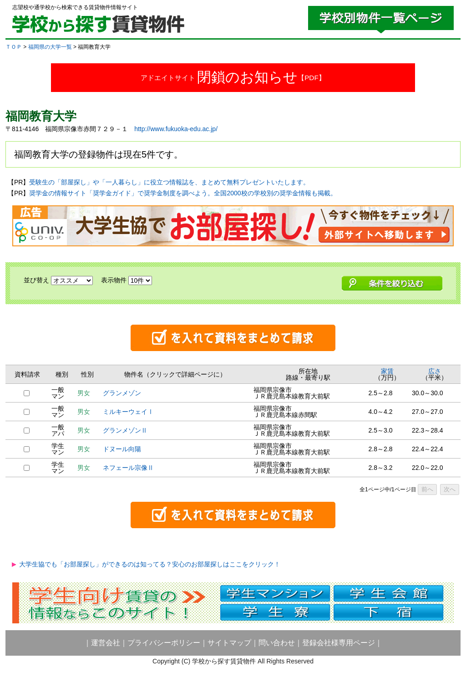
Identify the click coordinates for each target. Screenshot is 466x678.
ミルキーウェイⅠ (128, 411)
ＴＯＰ (13, 47)
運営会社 (105, 643)
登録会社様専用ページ (338, 643)
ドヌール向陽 (122, 449)
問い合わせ (276, 643)
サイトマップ (229, 643)
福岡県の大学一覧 (50, 47)
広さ (434, 371)
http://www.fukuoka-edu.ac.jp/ (176, 129)
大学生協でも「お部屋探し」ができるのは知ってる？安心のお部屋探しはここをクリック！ (149, 564)
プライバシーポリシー (163, 643)
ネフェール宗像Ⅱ (128, 467)
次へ (450, 489)
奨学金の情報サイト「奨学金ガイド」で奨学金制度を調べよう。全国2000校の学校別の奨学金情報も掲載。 (182, 193)
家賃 (387, 371)
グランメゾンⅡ (125, 430)
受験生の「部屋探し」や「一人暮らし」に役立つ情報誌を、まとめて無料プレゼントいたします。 (169, 182)
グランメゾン (122, 393)
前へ (427, 489)
